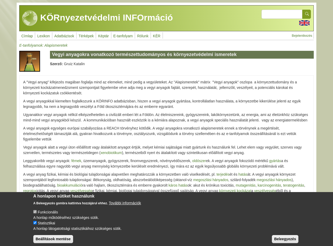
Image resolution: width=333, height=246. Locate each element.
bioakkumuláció (69, 185)
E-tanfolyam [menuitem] (123, 36)
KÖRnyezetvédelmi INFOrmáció (97, 18)
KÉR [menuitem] (157, 36)
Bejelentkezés (302, 36)
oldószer (199, 161)
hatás (242, 174)
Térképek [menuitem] (86, 36)
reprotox (29, 191)
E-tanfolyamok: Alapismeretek (43, 45)
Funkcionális (48, 216)
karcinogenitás (269, 185)
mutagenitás (245, 185)
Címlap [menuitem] (27, 36)
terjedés (222, 174)
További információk (125, 207)
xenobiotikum (111, 153)
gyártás (275, 161)
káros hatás (178, 185)
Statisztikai (46, 227)
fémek (76, 161)
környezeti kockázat (235, 191)
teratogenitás (293, 185)
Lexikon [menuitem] (43, 36)
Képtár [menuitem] (103, 36)
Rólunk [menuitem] (143, 36)
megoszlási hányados (210, 180)
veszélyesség (81, 191)
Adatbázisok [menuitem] (64, 36)
